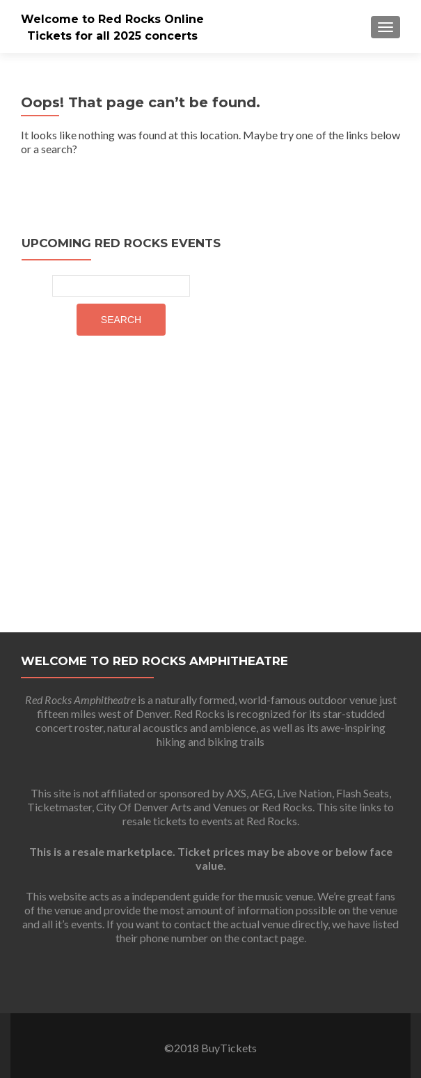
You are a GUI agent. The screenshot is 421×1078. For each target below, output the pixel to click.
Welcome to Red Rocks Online (112, 19)
